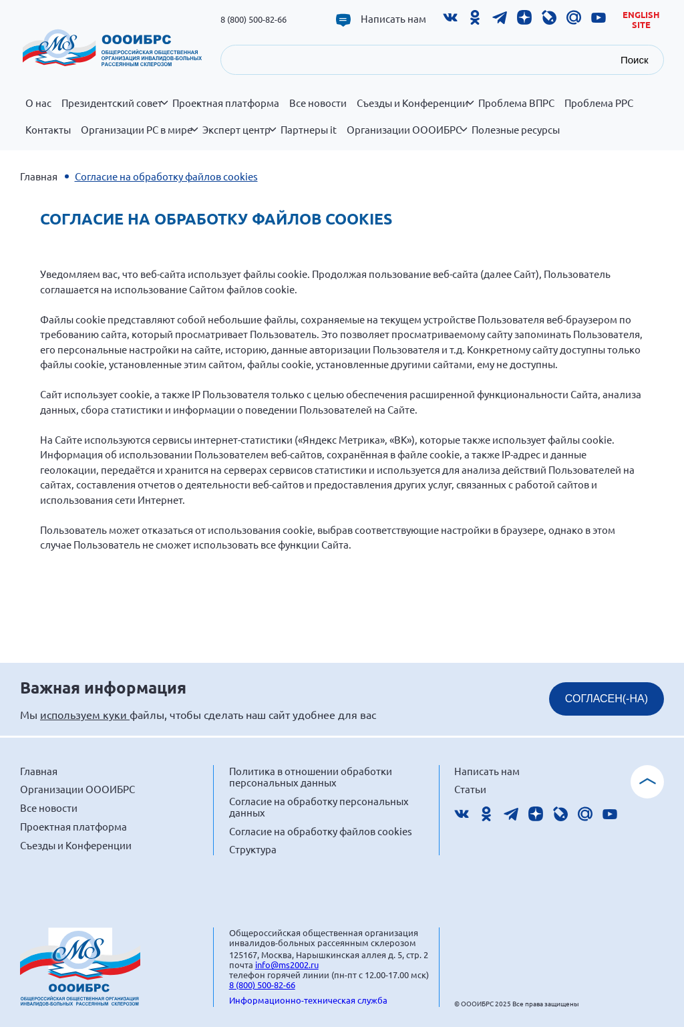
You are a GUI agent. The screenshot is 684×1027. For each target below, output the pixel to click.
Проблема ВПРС (516, 103)
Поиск (635, 59)
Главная (38, 176)
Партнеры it (309, 130)
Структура (253, 849)
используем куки (85, 714)
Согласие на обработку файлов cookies (320, 831)
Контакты (48, 130)
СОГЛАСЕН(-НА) (606, 698)
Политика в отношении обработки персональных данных (310, 776)
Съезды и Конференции (415, 110)
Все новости (318, 103)
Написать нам (393, 19)
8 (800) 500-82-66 (253, 19)
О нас (38, 103)
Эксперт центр (239, 137)
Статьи (470, 788)
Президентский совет (114, 110)
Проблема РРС (598, 103)
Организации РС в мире (139, 137)
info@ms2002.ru (287, 964)
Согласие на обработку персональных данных (319, 807)
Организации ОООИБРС (407, 137)
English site (641, 19)
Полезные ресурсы (516, 130)
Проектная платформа (225, 103)
